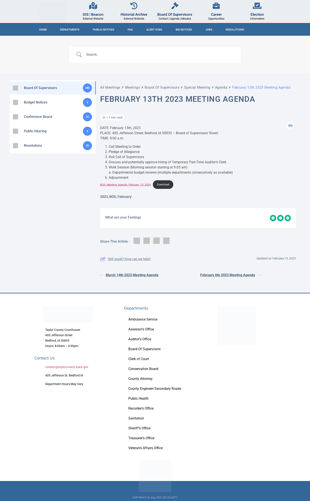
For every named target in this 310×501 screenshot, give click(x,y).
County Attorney (140, 379)
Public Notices (103, 29)
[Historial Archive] (134, 5)
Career (216, 14)
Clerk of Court (138, 359)
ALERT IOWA (154, 29)
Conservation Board (143, 369)
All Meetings (110, 87)
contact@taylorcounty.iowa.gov (66, 367)
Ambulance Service (142, 319)
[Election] (257, 5)
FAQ (130, 29)
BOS (112, 197)
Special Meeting (197, 87)
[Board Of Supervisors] (174, 5)
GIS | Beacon (93, 14)
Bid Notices (184, 29)
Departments (69, 29)
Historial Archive (134, 14)
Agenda (221, 87)
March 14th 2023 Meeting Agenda (129, 275)
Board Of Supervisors (174, 14)
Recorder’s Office (140, 408)
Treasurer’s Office (141, 438)
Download (163, 184)
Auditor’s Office (139, 339)
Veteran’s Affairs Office (145, 448)
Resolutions (235, 29)
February (125, 197)
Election (257, 14)
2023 (104, 197)
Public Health (138, 398)
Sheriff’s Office (139, 428)
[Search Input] (160, 54)
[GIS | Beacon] (93, 5)
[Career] (216, 5)
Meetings (132, 87)
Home (43, 29)
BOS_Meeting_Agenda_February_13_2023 (125, 184)
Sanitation (136, 418)
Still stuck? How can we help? (125, 259)
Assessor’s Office (141, 329)
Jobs (208, 29)
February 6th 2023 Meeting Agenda (230, 275)
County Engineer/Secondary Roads (154, 389)
